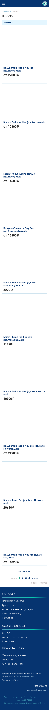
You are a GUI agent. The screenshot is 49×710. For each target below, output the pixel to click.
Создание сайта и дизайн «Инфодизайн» (21, 703)
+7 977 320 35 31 (39, 686)
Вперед (35, 578)
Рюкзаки (7, 617)
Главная (5, 11)
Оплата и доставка (14, 655)
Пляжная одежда (13, 600)
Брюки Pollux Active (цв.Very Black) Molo (24, 393)
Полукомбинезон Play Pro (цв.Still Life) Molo (22, 556)
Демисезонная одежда (17, 609)
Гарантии (8, 659)
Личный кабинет (12, 663)
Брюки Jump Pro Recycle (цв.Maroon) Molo (18, 338)
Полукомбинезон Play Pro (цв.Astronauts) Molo (18, 229)
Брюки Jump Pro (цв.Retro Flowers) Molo (23, 502)
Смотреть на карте (25, 676)
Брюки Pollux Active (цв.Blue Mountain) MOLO (19, 284)
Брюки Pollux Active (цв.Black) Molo (24, 122)
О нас (6, 632)
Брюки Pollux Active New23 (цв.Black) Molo (19, 175)
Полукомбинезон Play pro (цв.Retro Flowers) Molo (24, 447)
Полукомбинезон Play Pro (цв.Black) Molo (18, 69)
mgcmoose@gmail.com (36, 690)
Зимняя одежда (12, 613)
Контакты (8, 641)
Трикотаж (8, 605)
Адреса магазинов (14, 637)
